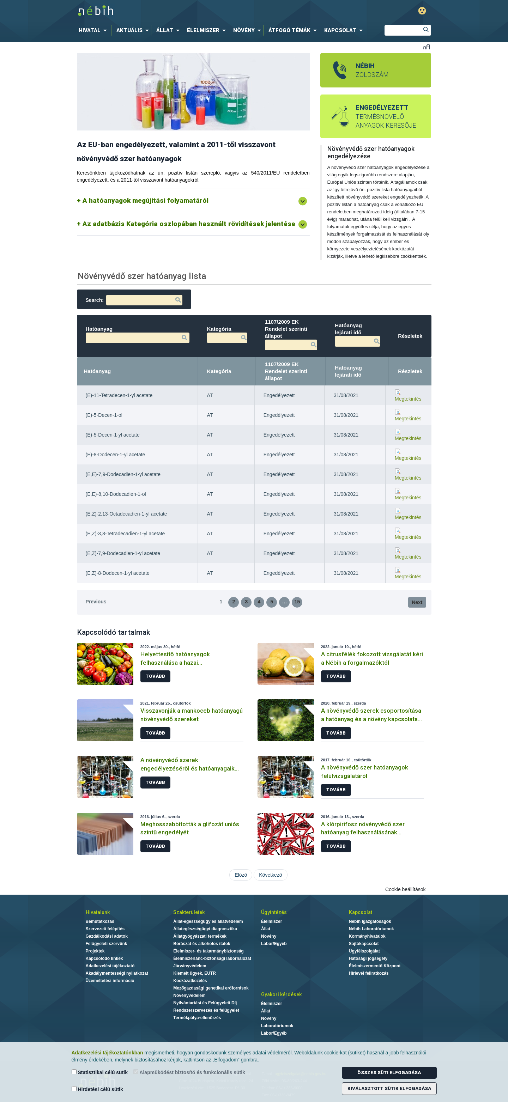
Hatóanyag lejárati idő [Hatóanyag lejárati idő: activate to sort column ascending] (348, 371)
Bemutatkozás (100, 921)
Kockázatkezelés (190, 980)
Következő (270, 875)
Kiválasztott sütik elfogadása (389, 1088)
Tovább (155, 676)
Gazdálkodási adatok (107, 936)
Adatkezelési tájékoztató (110, 965)
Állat (265, 928)
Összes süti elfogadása (389, 1072)
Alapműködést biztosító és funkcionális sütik (189, 1072)
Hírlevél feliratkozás (369, 973)
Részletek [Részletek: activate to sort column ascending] (410, 371)
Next (417, 602)
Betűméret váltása (426, 46)
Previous (96, 601)
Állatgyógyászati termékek (199, 936)
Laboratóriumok (277, 1025)
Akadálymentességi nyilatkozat (117, 973)
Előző (241, 875)
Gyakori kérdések (281, 994)
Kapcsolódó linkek (104, 958)
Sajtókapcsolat (364, 943)
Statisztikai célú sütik (100, 1072)
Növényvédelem (189, 995)
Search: (134, 300)
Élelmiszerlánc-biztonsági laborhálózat (212, 958)
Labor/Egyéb (274, 943)
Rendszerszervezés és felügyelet (206, 1010)
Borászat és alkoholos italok (201, 943)
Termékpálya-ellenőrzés (197, 1017)
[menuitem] (94, 30)
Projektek (95, 951)
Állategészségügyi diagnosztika (205, 928)
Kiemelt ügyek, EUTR (194, 973)
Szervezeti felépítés (105, 928)
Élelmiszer (271, 921)
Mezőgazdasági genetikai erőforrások (210, 988)
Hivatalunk (98, 912)
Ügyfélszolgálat (364, 951)
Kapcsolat (360, 912)
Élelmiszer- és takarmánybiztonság (208, 951)
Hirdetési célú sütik (97, 1089)
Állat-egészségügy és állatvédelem (208, 921)
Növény (268, 936)
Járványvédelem (189, 965)
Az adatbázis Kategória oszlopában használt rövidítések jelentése (189, 224)
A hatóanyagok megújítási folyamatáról (145, 200)
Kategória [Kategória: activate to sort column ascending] (219, 371)
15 (297, 601)
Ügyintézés (274, 912)
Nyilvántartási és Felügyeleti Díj (205, 1002)
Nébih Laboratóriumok (371, 928)
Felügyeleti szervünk (106, 943)
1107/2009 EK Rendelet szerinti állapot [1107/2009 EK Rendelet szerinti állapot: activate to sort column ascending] (286, 371)
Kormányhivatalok (367, 936)
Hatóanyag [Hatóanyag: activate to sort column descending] (97, 371)
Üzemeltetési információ (110, 980)
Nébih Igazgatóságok (370, 921)
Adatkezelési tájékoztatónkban (107, 1052)
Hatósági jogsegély (368, 958)
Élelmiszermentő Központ (375, 965)
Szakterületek (189, 912)
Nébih (180, 11)
